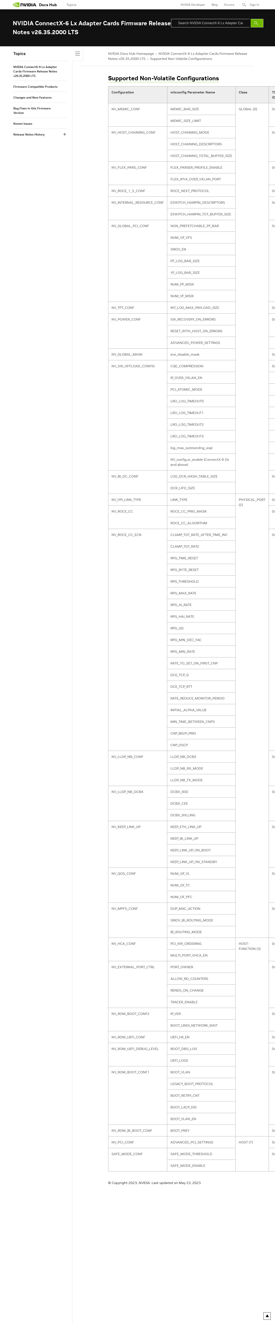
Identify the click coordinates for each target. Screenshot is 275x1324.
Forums (229, 5)
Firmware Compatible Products (35, 87)
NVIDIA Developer (193, 5)
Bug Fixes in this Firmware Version (32, 110)
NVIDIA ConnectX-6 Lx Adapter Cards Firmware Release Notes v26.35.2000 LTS (35, 71)
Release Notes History (29, 134)
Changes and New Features (32, 97)
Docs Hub (48, 4)
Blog (215, 5)
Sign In (254, 5)
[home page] (25, 4)
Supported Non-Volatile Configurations (181, 59)
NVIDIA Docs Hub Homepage (131, 53)
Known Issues (22, 124)
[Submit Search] (257, 23)
